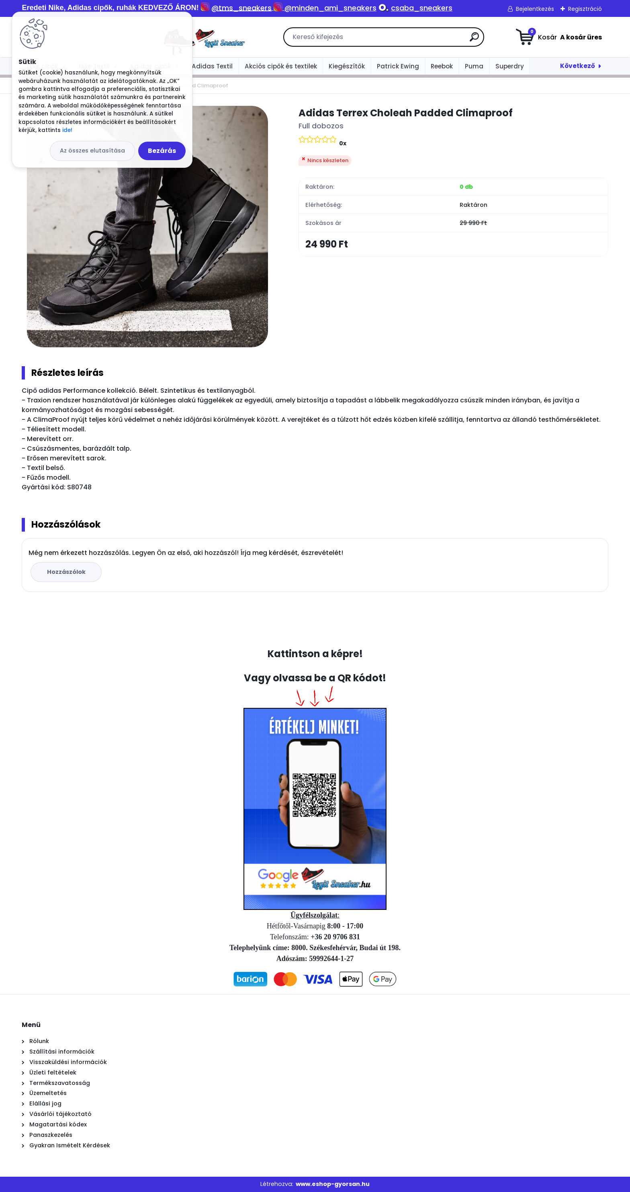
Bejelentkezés (535, 9)
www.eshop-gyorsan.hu (333, 1184)
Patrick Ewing (398, 66)
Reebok (442, 66)
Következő (577, 66)
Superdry (509, 66)
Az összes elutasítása (92, 150)
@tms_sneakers (241, 8)
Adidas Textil (212, 66)
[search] (405, 40)
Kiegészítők (347, 66)
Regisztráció (585, 9)
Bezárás (162, 150)
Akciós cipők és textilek (281, 66)
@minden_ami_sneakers (330, 8)
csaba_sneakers (421, 8)
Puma (474, 66)
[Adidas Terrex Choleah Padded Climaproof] (147, 226)
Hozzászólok (66, 572)
